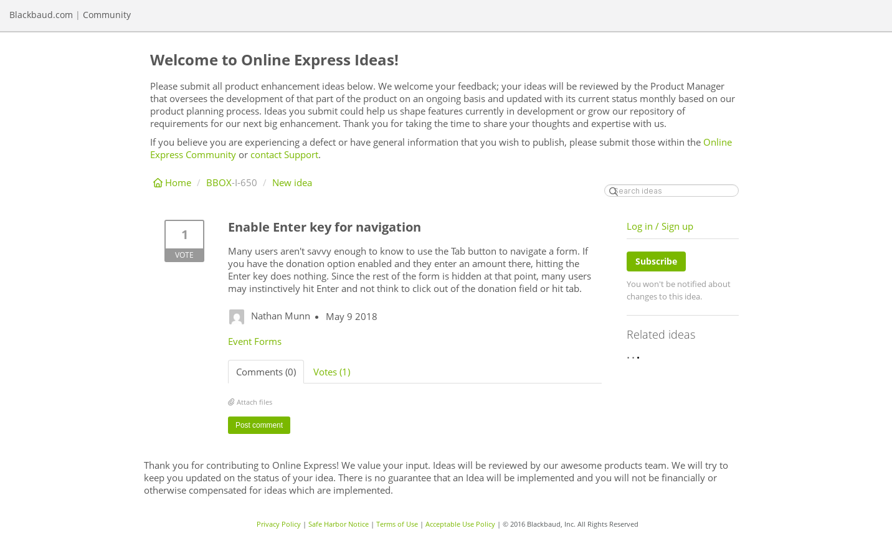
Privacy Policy (279, 524)
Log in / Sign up (660, 226)
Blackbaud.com (41, 15)
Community (107, 15)
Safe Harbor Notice (338, 524)
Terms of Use (397, 524)
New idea (292, 182)
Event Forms (255, 341)
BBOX (219, 182)
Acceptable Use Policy (460, 524)
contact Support (284, 154)
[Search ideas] (671, 190)
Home (173, 182)
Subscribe (656, 261)
